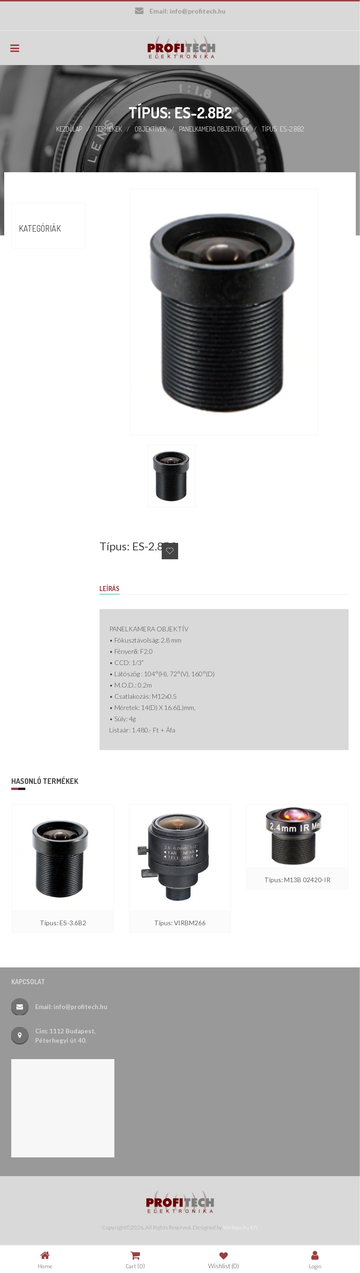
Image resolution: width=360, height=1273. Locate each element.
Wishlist (223, 1259)
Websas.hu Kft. (241, 1226)
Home (45, 1259)
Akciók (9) (33, 249)
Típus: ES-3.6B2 (63, 922)
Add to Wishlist (170, 550)
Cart (135, 1259)
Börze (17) (33, 266)
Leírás (109, 588)
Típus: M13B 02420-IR (297, 879)
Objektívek (151, 128)
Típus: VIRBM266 (180, 922)
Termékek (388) (41, 282)
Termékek (108, 128)
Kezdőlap (69, 128)
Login (315, 1259)
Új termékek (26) (44, 299)
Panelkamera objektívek (214, 128)
